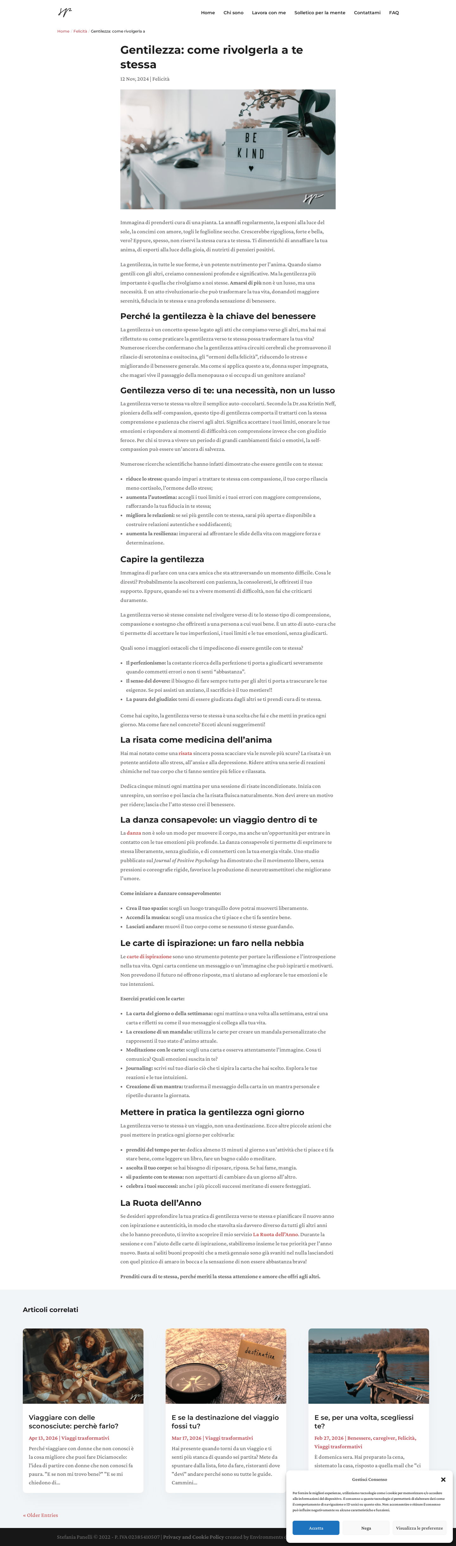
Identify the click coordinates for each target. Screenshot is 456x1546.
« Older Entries (40, 1515)
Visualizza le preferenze (419, 1528)
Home (208, 12)
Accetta (316, 1528)
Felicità (80, 31)
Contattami (367, 12)
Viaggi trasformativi (85, 1438)
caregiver (384, 1438)
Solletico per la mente (319, 12)
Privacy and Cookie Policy (193, 1537)
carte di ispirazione (149, 956)
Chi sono (234, 12)
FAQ (394, 12)
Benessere (358, 1438)
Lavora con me (269, 12)
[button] (443, 1479)
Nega (366, 1528)
